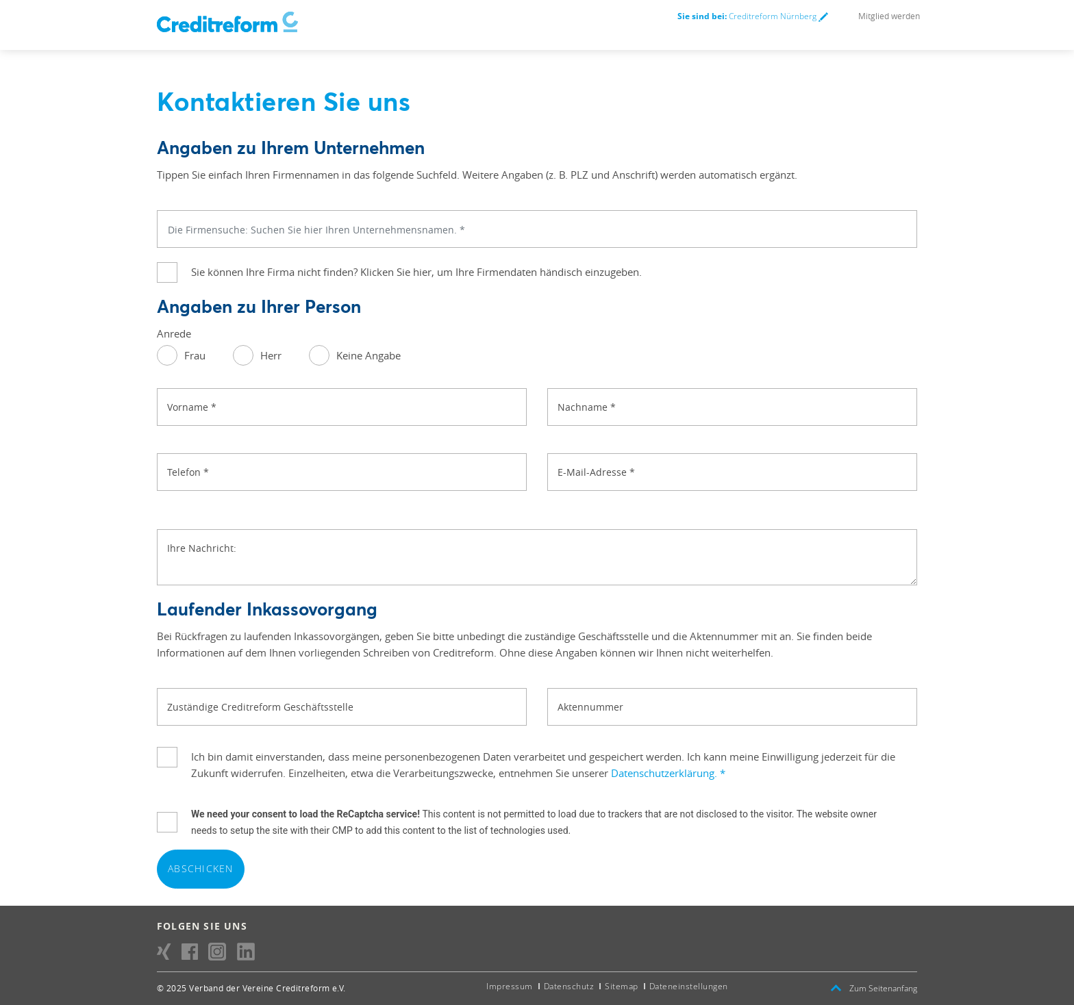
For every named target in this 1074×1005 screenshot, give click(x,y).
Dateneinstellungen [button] (688, 986)
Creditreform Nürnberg (752, 16)
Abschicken (201, 868)
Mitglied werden (889, 15)
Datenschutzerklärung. (668, 773)
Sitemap (621, 986)
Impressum (509, 986)
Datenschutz (569, 986)
